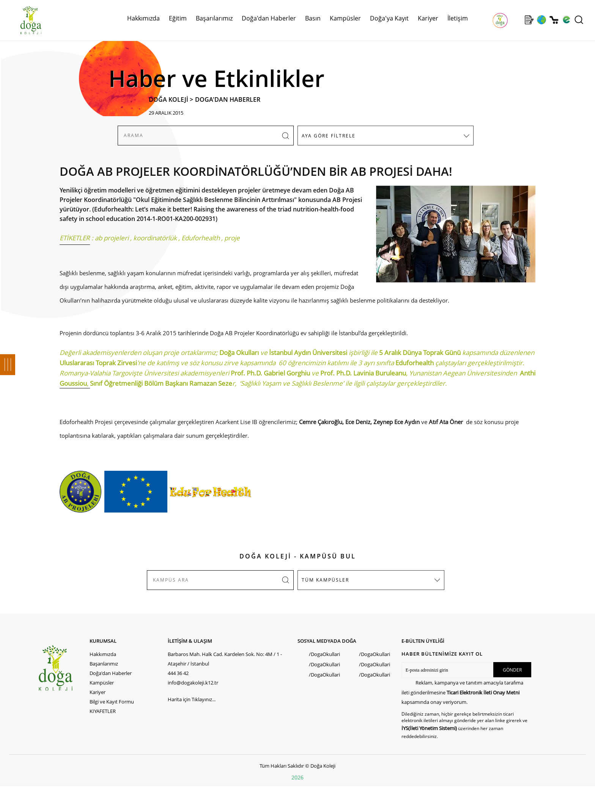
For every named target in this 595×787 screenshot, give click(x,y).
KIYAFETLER (103, 711)
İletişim (457, 18)
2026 (297, 777)
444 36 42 (178, 673)
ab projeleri (112, 237)
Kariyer (428, 18)
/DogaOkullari (324, 654)
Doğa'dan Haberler (269, 18)
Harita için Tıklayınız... (192, 699)
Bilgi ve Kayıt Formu (112, 701)
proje (232, 237)
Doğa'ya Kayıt (389, 18)
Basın (313, 18)
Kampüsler (345, 18)
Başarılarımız (214, 18)
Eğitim (178, 18)
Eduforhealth (200, 237)
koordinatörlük (155, 237)
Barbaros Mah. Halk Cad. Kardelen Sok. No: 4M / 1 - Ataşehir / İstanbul (225, 659)
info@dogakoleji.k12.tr (193, 682)
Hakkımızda (143, 18)
